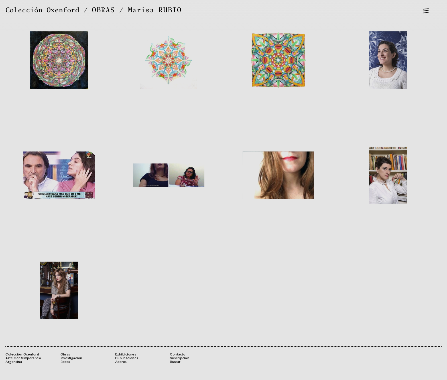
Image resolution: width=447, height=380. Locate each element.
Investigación (71, 358)
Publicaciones (126, 358)
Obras (65, 354)
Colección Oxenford (42, 10)
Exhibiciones (125, 354)
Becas (65, 361)
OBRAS (103, 10)
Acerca (121, 361)
